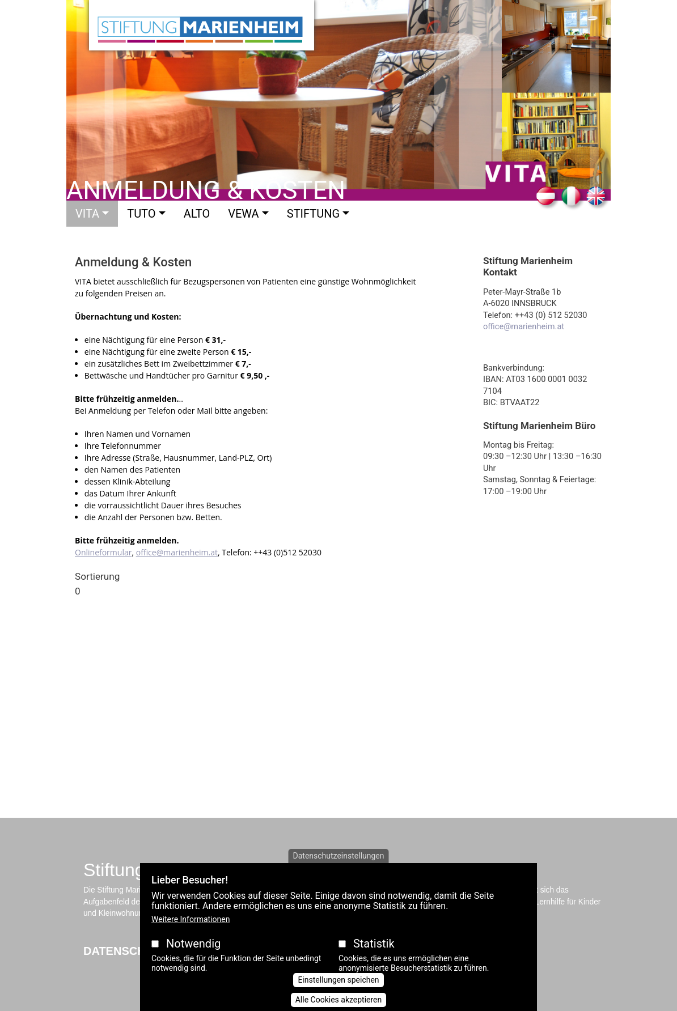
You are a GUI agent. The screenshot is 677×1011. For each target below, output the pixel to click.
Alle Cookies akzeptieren (338, 999)
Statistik (374, 943)
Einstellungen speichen (338, 979)
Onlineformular (103, 552)
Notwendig (193, 943)
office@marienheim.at (177, 552)
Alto (197, 213)
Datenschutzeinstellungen (338, 855)
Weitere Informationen (190, 919)
